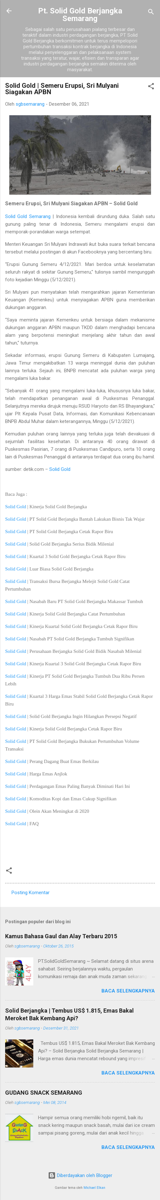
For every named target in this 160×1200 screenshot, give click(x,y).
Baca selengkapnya (128, 991)
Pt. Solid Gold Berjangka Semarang (80, 14)
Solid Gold (59, 469)
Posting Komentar (31, 892)
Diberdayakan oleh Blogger (80, 1175)
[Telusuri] (151, 13)
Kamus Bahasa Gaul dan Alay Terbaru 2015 (61, 936)
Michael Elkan (94, 1188)
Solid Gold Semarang (28, 216)
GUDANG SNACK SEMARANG (43, 1092)
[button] (151, 87)
